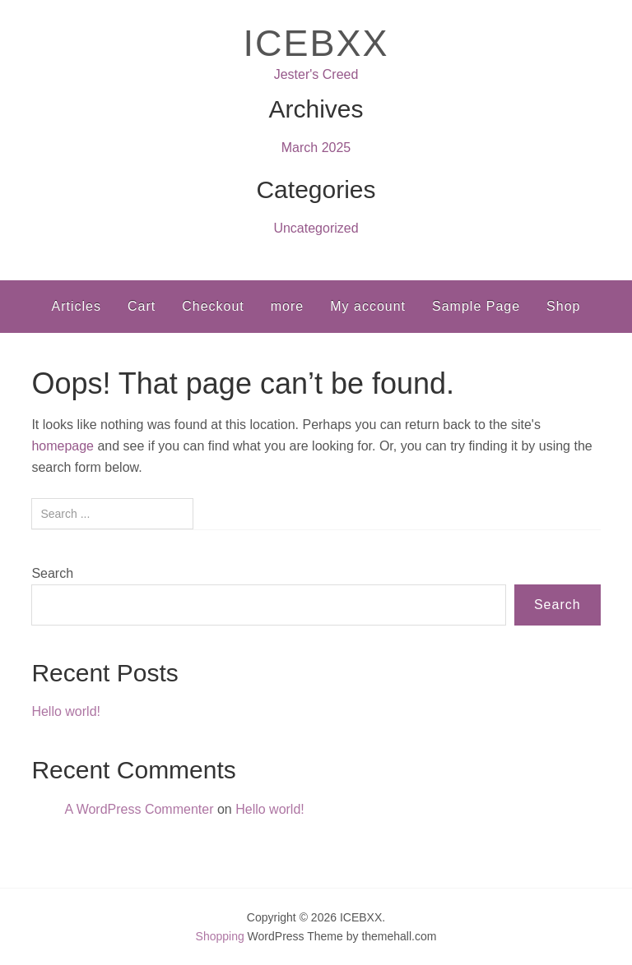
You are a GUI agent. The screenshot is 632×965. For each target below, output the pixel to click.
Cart (142, 306)
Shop (563, 306)
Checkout (213, 306)
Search (52, 573)
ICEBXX (315, 43)
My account (368, 306)
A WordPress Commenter (138, 809)
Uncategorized (315, 228)
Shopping (220, 936)
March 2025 (316, 148)
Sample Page (476, 306)
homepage (62, 446)
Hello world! (65, 711)
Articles (76, 306)
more (287, 306)
